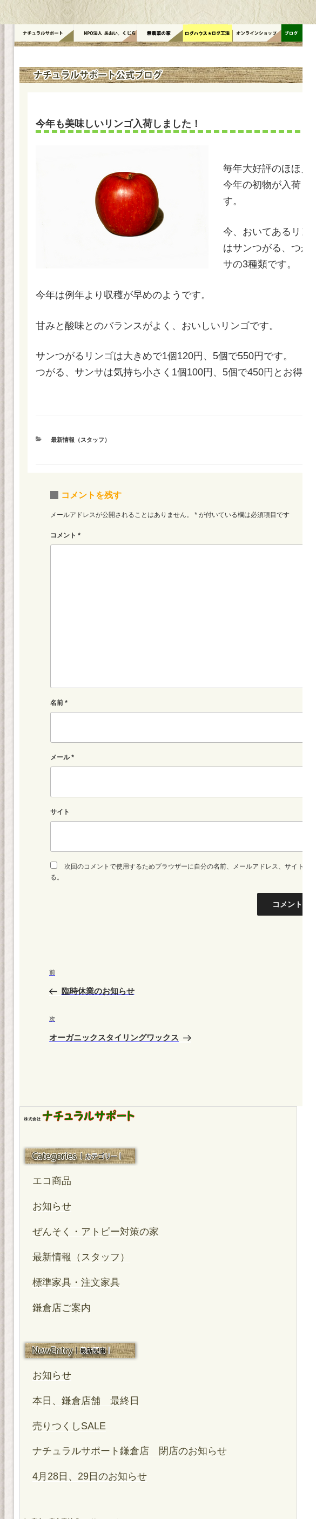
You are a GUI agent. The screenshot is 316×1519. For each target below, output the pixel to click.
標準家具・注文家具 (76, 1282)
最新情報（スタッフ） (80, 439)
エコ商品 (51, 1180)
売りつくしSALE (69, 1426)
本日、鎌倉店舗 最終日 (85, 1400)
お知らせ (51, 1206)
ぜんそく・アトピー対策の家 (95, 1231)
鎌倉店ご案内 (61, 1307)
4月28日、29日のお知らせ (89, 1476)
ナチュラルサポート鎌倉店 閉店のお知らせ (129, 1451)
